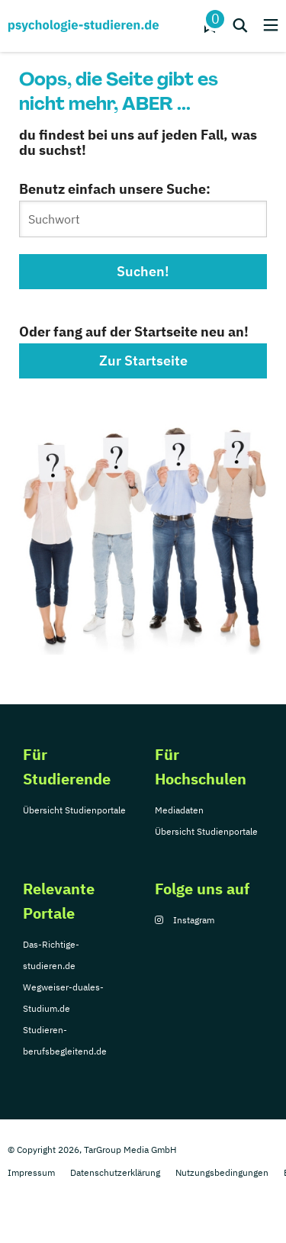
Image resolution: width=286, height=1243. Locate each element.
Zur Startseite (143, 360)
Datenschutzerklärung (115, 1172)
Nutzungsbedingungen (221, 1172)
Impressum (31, 1172)
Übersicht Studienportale (74, 810)
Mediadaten (179, 810)
